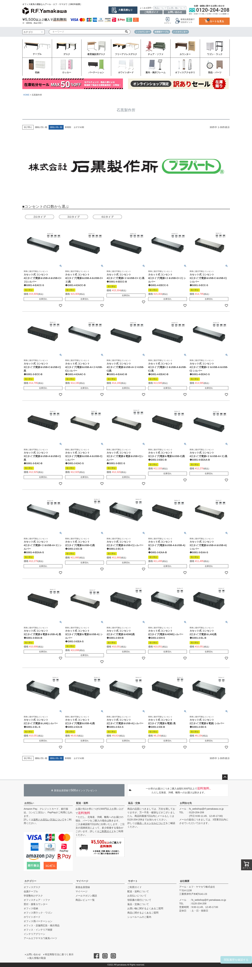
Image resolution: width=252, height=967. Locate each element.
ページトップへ (225, 777)
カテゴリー (30, 881)
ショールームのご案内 (139, 917)
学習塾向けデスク (33, 895)
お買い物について (177, 8)
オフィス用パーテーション (38, 921)
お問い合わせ (175, 12)
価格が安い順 (41, 127)
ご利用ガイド (151, 12)
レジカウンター (143, 32)
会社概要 (184, 881)
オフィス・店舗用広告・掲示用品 (42, 925)
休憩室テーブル (161, 32)
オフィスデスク (32, 887)
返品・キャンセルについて (151, 823)
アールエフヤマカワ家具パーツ (40, 938)
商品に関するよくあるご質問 (142, 912)
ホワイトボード (32, 917)
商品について (160, 8)
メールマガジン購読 (86, 895)
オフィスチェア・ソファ (37, 900)
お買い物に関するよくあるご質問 (145, 908)
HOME (26, 95)
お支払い (29, 803)
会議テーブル (31, 891)
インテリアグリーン (34, 934)
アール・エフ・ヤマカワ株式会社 (197, 886)
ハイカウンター (180, 32)
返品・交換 (134, 803)
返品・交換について (138, 904)
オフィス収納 (31, 908)
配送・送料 (82, 803)
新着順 (68, 127)
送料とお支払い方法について (48, 819)
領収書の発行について (139, 900)
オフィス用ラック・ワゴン (38, 912)
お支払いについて (136, 895)
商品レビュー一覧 (85, 900)
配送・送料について (138, 891)
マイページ (82, 881)
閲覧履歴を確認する (236, 959)
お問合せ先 (186, 803)
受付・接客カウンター (36, 904)
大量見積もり (125, 10)
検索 (126, 31)
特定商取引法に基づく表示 (59, 954)
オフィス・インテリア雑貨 (38, 929)
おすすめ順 (79, 127)
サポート (133, 881)
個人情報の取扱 (37, 958)
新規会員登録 (83, 887)
